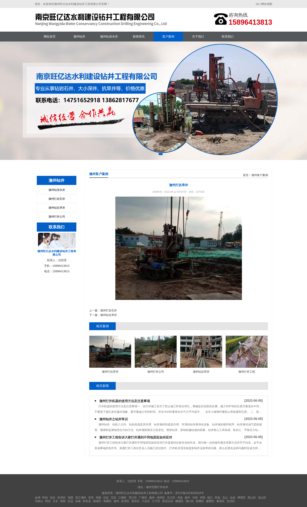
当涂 (232, 497)
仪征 (106, 497)
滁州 (116, 501)
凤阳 (63, 501)
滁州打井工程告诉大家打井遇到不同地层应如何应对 (135, 437)
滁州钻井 (79, 36)
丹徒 (180, 497)
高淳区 (125, 501)
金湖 (37, 497)
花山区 (262, 497)
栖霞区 (179, 501)
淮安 (91, 497)
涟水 (52, 497)
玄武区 (231, 501)
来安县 (87, 501)
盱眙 (45, 497)
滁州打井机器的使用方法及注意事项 (124, 401)
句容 (195, 497)
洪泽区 (61, 497)
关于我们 (198, 36)
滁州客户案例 (259, 175)
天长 (55, 501)
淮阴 (70, 497)
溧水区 (135, 501)
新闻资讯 (139, 36)
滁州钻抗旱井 (56, 207)
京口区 (171, 497)
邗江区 (133, 497)
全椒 (78, 501)
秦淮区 (220, 501)
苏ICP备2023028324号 (189, 493)
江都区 (122, 497)
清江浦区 (80, 497)
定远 (70, 501)
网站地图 (266, 4)
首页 (245, 175)
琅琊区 (107, 501)
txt (257, 4)
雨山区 (252, 497)
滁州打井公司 (56, 216)
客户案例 (168, 36)
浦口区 (190, 501)
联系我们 (228, 36)
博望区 (241, 497)
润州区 (161, 497)
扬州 (152, 497)
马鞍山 (39, 501)
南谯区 (97, 501)
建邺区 (210, 501)
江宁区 (156, 501)
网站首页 (50, 36)
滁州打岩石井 (56, 198)
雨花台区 (167, 501)
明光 (48, 501)
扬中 (187, 497)
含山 (225, 497)
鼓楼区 (200, 501)
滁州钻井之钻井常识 (113, 419)
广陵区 (143, 497)
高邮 (98, 497)
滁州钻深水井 (109, 36)
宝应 (113, 497)
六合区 (146, 501)
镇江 (210, 497)
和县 (217, 497)
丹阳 (202, 497)
